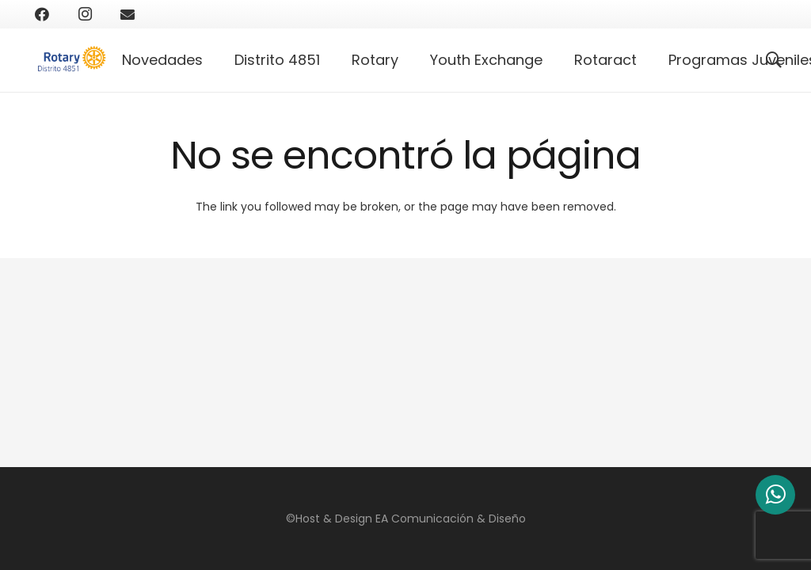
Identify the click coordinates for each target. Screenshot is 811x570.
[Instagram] (84, 14)
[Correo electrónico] (127, 14)
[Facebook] (42, 14)
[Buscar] (773, 59)
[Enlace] (75, 60)
